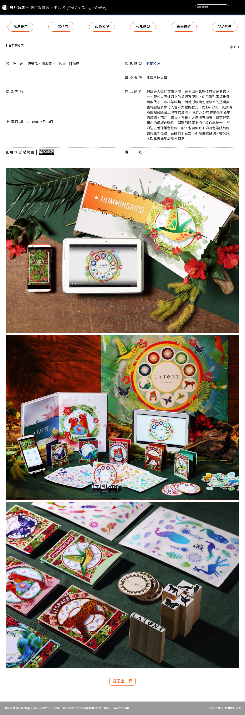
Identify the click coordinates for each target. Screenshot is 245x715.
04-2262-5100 (121, 708)
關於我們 (225, 27)
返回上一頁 (122, 681)
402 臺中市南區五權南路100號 (82, 708)
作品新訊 (20, 27)
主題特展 (61, 27)
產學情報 (184, 27)
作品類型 (143, 27)
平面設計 (153, 64)
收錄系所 (102, 27)
